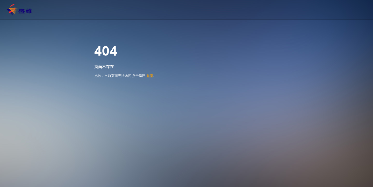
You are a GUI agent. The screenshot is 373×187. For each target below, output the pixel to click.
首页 (150, 75)
